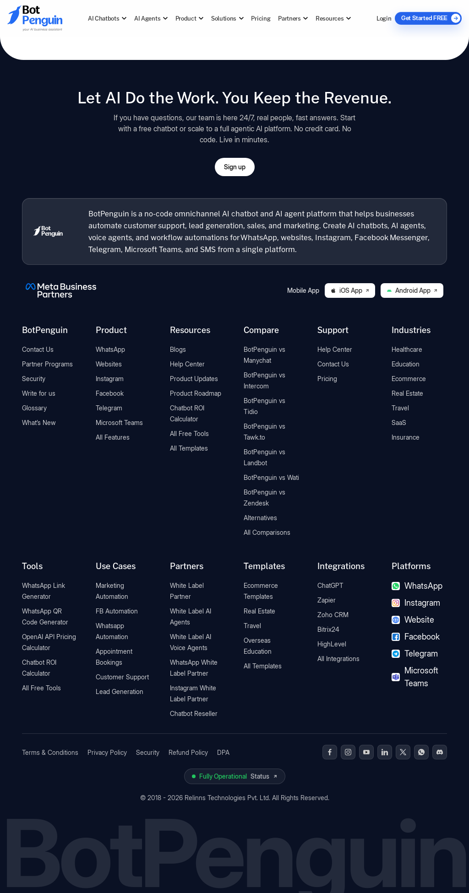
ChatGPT (330, 585)
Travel (400, 408)
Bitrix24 (328, 629)
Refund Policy (188, 752)
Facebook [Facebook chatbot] (416, 636)
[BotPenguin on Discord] (439, 752)
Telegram (109, 408)
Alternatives (260, 518)
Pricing (260, 18)
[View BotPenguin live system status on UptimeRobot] (234, 776)
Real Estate (407, 393)
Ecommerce (409, 378)
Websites (109, 364)
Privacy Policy (107, 752)
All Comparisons (267, 532)
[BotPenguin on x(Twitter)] (403, 752)
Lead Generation (119, 691)
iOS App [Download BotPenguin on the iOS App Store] (350, 290)
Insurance (406, 437)
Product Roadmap (195, 393)
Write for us (38, 393)
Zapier (326, 600)
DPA (223, 752)
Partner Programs (47, 364)
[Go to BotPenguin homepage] (34, 18)
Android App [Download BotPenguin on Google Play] (412, 290)
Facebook (110, 393)
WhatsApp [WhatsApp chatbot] (417, 586)
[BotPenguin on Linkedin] (384, 752)
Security (33, 378)
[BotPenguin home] (48, 231)
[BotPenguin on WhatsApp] (421, 752)
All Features (113, 437)
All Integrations (338, 658)
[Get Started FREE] (428, 18)
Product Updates (194, 378)
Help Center (187, 364)
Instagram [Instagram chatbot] (416, 603)
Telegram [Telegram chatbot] (415, 653)
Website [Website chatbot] (413, 619)
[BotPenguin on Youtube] (366, 752)
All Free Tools (189, 433)
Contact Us (38, 349)
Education (406, 364)
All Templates (189, 448)
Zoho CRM (333, 615)
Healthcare (407, 349)
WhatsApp (110, 349)
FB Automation (117, 611)
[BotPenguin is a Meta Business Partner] (61, 290)
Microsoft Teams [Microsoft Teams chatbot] (415, 677)
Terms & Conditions (50, 752)
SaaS (399, 422)
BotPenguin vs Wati (271, 477)
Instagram (110, 378)
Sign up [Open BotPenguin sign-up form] (234, 167)
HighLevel (331, 644)
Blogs (178, 349)
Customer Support (122, 677)
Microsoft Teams (119, 422)
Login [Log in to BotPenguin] (383, 18)
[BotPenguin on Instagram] (348, 752)
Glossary (34, 408)
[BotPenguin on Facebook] (329, 752)
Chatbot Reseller (194, 713)
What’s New (39, 422)
